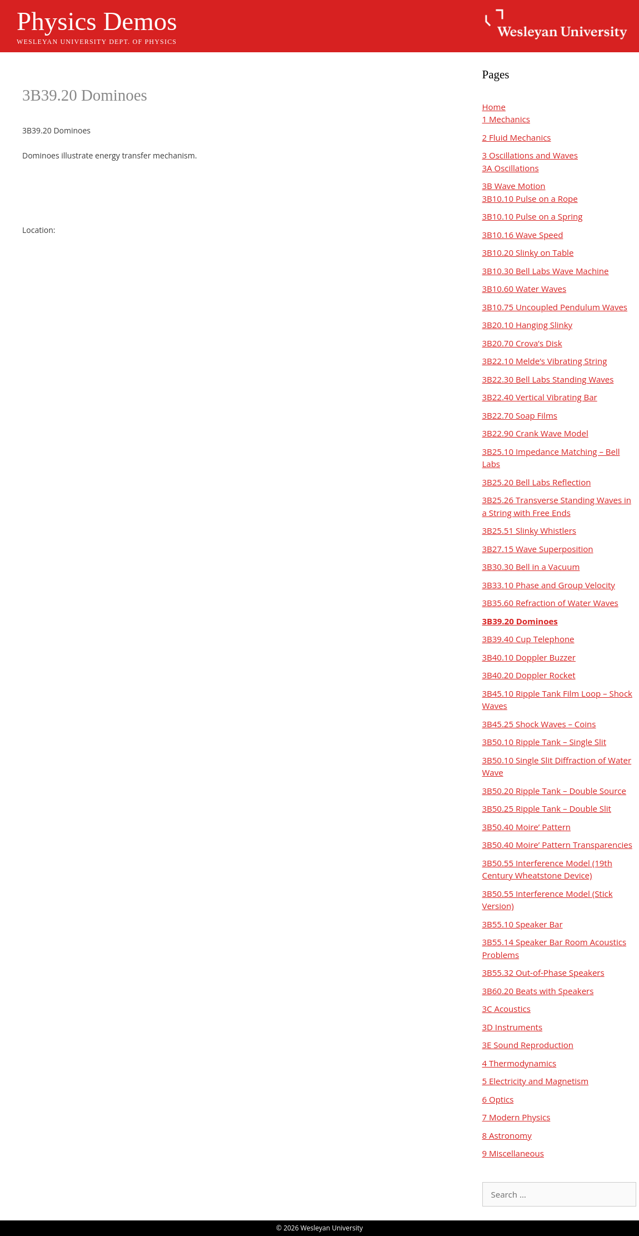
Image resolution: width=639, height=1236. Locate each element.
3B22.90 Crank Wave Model (535, 433)
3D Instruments (512, 1027)
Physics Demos (97, 21)
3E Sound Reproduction (527, 1044)
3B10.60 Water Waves (524, 288)
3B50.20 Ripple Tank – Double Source (554, 790)
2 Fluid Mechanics (516, 137)
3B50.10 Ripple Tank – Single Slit (544, 741)
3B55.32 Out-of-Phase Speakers (543, 972)
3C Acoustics (506, 1008)
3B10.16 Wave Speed (522, 234)
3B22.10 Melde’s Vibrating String (544, 360)
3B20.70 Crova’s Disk (522, 343)
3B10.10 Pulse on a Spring (532, 216)
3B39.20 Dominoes (520, 621)
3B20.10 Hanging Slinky (527, 324)
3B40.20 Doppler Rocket (529, 675)
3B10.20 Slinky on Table (528, 252)
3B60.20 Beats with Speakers (538, 990)
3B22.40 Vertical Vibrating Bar (539, 397)
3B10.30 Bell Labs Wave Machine (545, 270)
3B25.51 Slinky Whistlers (529, 530)
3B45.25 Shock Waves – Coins (539, 723)
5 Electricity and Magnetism (535, 1080)
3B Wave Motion (514, 185)
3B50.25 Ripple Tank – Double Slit (546, 808)
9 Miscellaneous (513, 1153)
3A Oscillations (510, 167)
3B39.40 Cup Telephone (528, 638)
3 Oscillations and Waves (530, 155)
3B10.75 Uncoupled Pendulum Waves (554, 306)
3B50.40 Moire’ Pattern (526, 826)
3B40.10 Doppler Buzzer (529, 657)
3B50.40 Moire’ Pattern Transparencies (557, 844)
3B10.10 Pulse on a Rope (530, 198)
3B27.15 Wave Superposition (537, 548)
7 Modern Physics (516, 1117)
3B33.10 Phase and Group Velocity (548, 584)
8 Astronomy (507, 1135)
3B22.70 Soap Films (519, 415)
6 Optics (498, 1099)
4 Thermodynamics (519, 1063)
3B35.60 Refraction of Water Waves (550, 602)
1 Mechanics (506, 119)
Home (494, 106)
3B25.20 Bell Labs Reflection (536, 482)
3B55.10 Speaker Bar (522, 924)
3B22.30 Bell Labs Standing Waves (548, 379)
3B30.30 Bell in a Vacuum (531, 566)
